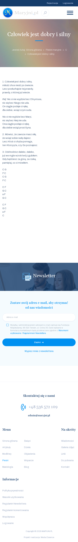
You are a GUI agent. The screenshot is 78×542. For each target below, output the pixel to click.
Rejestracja (52, 3)
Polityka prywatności (12, 490)
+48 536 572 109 (43, 406)
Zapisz (37, 342)
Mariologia (7, 467)
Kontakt (65, 467)
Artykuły (6, 447)
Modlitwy (6, 454)
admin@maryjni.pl (39, 415)
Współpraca (8, 517)
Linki (63, 454)
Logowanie (68, 3)
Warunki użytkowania (13, 497)
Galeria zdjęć (67, 447)
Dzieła (27, 447)
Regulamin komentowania (15, 510)
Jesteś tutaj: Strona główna (27, 50)
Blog (26, 467)
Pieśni (5, 460)
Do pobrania (67, 460)
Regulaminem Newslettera (34, 333)
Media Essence (47, 537)
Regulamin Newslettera (14, 504)
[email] (39, 317)
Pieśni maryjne (53, 50)
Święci (27, 441)
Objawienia (29, 454)
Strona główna (9, 441)
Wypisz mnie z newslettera (39, 351)
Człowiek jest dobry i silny (41, 54)
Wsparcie (29, 460)
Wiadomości (67, 441)
